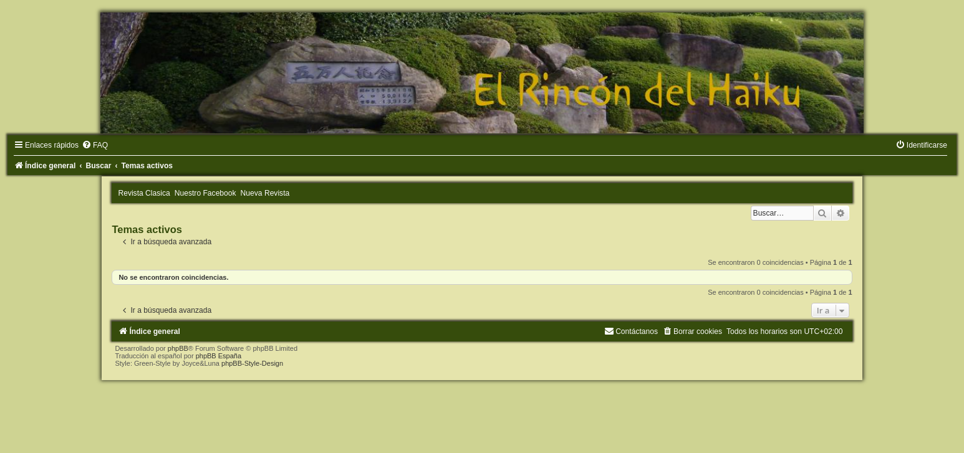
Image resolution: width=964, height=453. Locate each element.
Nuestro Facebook (205, 193)
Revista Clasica (144, 193)
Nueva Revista (265, 193)
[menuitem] (95, 145)
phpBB (178, 348)
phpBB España (218, 356)
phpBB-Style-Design (252, 363)
